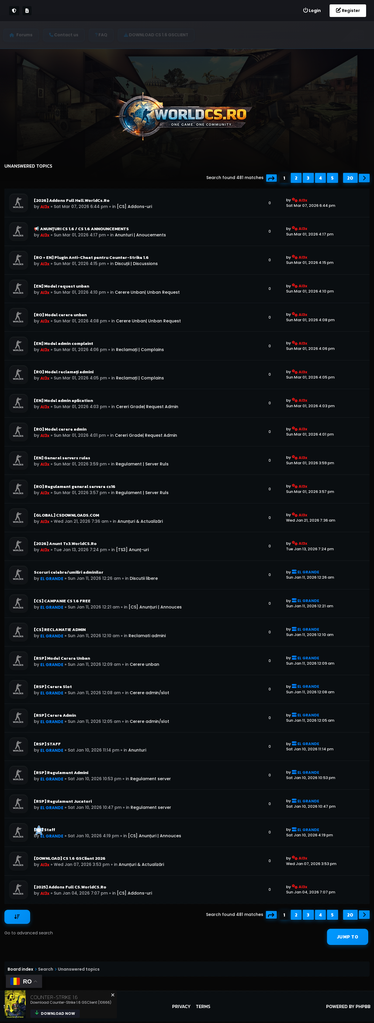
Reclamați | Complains (140, 350)
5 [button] (332, 177)
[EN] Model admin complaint (63, 344)
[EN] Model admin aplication (63, 401)
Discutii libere (144, 579)
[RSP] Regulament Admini (61, 774)
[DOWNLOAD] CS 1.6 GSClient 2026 (69, 860)
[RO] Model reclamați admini (64, 372)
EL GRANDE (51, 579)
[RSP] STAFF (47, 745)
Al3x (44, 207)
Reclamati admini (147, 636)
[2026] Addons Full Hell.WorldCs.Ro (72, 200)
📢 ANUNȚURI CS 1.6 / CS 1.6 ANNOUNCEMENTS (81, 229)
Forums (25, 35)
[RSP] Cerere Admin (55, 716)
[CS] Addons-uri (134, 206)
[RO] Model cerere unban (60, 315)
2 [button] (296, 177)
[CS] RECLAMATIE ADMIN (60, 630)
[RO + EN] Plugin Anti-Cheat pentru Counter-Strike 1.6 (91, 258)
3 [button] (308, 177)
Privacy (181, 1007)
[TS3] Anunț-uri (132, 550)
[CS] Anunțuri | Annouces (155, 608)
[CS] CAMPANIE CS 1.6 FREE (62, 602)
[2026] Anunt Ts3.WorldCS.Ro (65, 544)
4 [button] (320, 177)
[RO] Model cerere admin (60, 430)
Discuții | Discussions (136, 264)
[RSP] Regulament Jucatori (63, 802)
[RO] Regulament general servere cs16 (74, 487)
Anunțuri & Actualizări (140, 522)
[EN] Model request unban (61, 286)
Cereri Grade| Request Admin (147, 407)
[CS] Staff (44, 831)
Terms (203, 1007)
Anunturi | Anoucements (140, 235)
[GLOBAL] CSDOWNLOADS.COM (66, 516)
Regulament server (150, 780)
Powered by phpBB (348, 1007)
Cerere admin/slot (149, 694)
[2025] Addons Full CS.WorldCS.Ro (70, 888)
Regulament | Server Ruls (142, 464)
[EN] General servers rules (62, 458)
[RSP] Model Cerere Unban (62, 659)
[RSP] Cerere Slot (53, 688)
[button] (271, 178)
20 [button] (350, 177)
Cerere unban (144, 665)
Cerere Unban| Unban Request (147, 292)
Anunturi (137, 751)
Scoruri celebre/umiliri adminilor (68, 573)
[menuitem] (312, 11)
